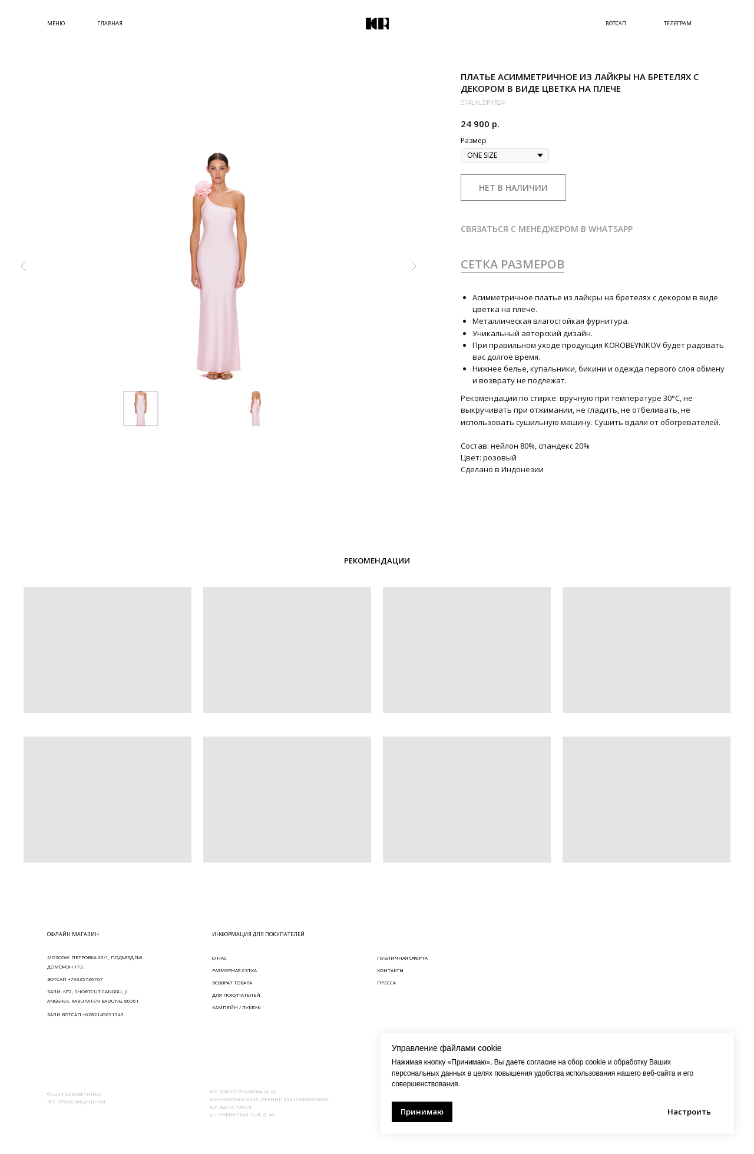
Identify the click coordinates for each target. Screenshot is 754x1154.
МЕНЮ (56, 23)
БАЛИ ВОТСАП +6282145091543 (85, 1014)
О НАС (219, 957)
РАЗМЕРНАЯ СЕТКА (234, 970)
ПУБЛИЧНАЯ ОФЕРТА (402, 957)
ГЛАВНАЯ (110, 23)
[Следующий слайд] (413, 266)
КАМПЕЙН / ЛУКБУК (236, 1007)
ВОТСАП (616, 23)
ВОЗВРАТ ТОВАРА (232, 982)
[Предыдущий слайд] (23, 266)
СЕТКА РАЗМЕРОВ (512, 264)
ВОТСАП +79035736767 (75, 979)
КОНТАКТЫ (390, 970)
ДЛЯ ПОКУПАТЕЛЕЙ (236, 994)
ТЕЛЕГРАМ (678, 23)
